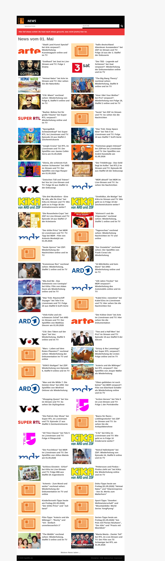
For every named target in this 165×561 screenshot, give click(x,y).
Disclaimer (95, 558)
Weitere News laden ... (70, 552)
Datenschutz (108, 558)
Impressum (118, 558)
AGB (101, 558)
